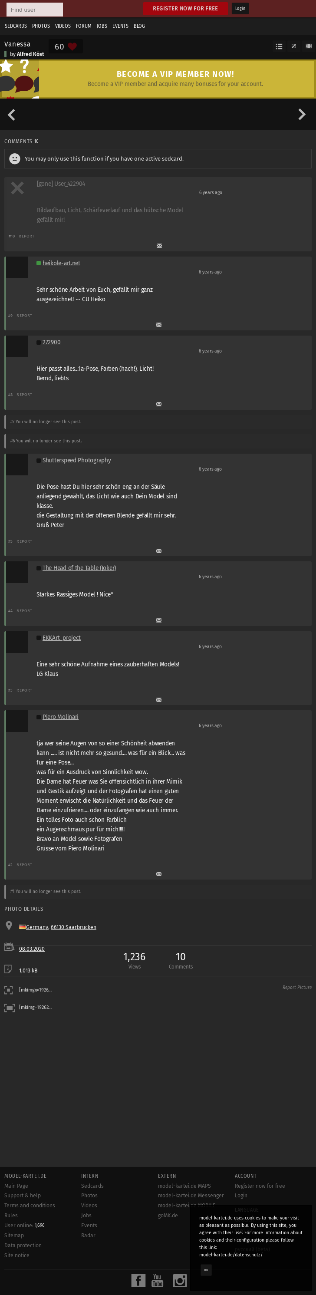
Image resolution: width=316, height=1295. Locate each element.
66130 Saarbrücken (73, 927)
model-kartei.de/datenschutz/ (231, 1255)
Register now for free (185, 8)
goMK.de (168, 1216)
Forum (84, 26)
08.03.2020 (32, 949)
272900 (51, 342)
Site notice (17, 1255)
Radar (88, 1235)
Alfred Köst (30, 54)
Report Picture (297, 987)
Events (120, 26)
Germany (37, 927)
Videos (63, 26)
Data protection (23, 1245)
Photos (41, 26)
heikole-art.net (61, 263)
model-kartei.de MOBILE (187, 1206)
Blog (139, 26)
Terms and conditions (29, 1206)
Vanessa (17, 44)
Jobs (102, 26)
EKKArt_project (62, 638)
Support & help (22, 1196)
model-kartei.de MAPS (184, 1186)
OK (206, 1270)
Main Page (16, 1186)
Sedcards (16, 26)
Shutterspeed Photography (77, 460)
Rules (11, 1216)
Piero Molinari (61, 717)
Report (27, 236)
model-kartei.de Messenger (191, 1196)
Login (240, 8)
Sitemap (14, 1235)
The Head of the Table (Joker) (79, 568)
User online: (24, 1226)
